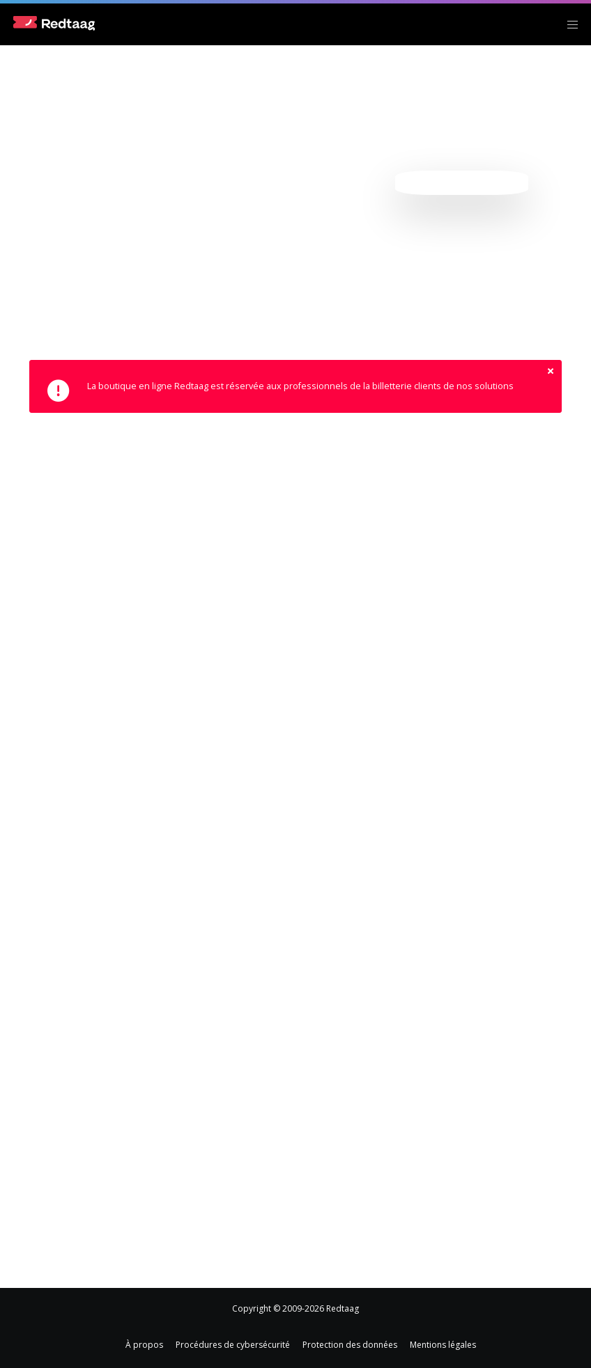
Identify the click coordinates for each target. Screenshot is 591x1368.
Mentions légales (443, 1345)
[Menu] (568, 24)
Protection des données (349, 1345)
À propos (144, 1345)
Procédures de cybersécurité (233, 1345)
